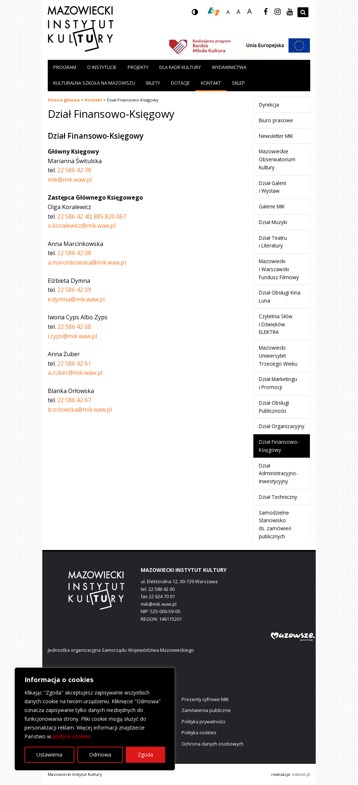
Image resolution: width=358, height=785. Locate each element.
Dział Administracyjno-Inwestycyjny (278, 473)
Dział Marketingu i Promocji (278, 383)
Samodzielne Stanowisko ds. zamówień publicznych (275, 524)
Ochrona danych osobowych (213, 743)
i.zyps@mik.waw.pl (72, 336)
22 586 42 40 (74, 216)
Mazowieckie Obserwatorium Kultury (277, 159)
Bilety (153, 83)
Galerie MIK (272, 206)
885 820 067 (110, 216)
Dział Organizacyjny (281, 426)
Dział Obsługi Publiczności (274, 406)
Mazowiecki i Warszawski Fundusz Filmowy (279, 269)
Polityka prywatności (203, 721)
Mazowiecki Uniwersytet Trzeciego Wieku (278, 355)
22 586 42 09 (74, 290)
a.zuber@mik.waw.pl (75, 373)
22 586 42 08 (74, 253)
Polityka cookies (199, 732)
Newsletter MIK (276, 135)
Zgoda (145, 754)
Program (64, 67)
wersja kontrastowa (200, 14)
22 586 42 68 (74, 327)
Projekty (138, 67)
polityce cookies (71, 736)
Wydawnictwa (229, 67)
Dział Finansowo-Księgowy (279, 445)
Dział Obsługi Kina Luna (279, 296)
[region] (95, 718)
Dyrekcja (269, 104)
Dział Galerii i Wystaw (272, 187)
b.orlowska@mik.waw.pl (80, 409)
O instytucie (102, 67)
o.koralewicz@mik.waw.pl (82, 226)
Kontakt (211, 83)
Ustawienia (49, 754)
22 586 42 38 (74, 170)
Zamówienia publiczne (206, 710)
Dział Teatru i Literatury (273, 241)
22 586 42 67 (74, 400)
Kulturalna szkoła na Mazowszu (94, 83)
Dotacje (180, 83)
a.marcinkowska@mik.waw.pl (87, 262)
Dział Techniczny (278, 496)
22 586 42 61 (74, 363)
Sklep (238, 83)
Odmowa (100, 754)
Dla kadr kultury (180, 67)
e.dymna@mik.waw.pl (76, 299)
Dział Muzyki (273, 222)
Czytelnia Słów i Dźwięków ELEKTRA (275, 324)
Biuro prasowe (276, 120)
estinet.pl (301, 774)
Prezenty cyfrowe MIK (205, 699)
